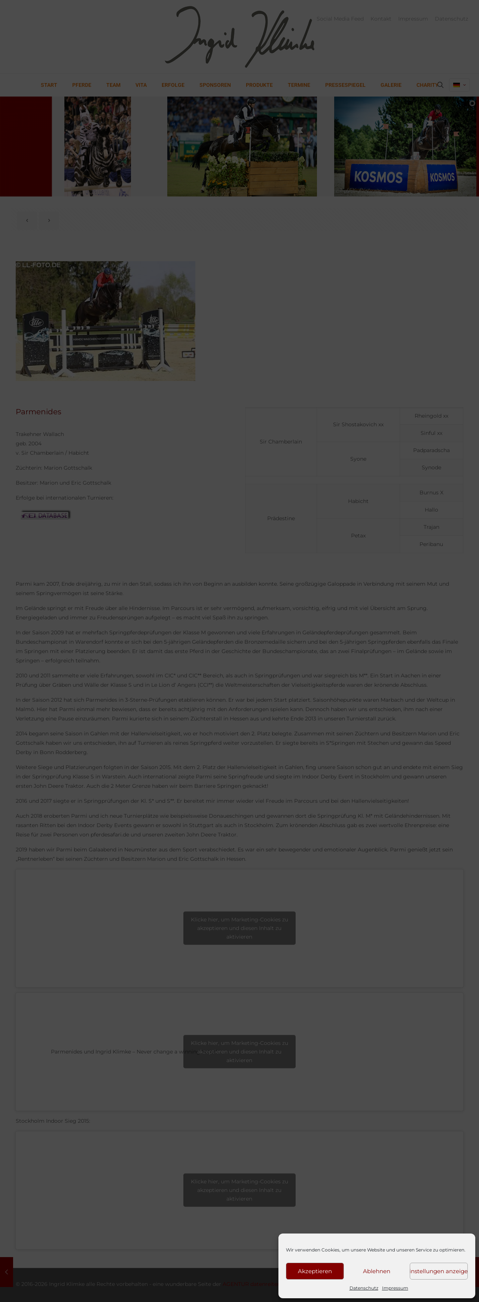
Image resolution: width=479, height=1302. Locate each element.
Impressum (395, 1288)
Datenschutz (364, 1288)
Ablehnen (376, 1271)
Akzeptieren (315, 1271)
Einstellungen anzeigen (439, 1271)
